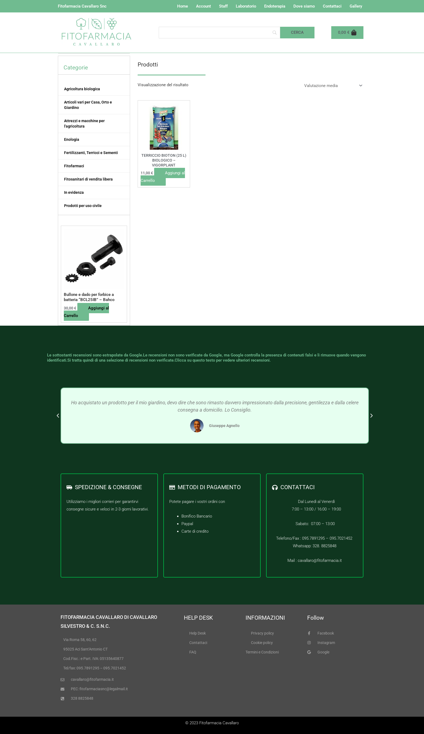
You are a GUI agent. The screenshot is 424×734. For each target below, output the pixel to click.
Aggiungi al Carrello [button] (86, 312)
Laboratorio (246, 6)
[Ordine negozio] (332, 85)
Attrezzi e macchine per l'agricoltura (84, 123)
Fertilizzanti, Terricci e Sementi (91, 153)
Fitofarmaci (74, 166)
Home (182, 6)
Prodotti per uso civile (83, 205)
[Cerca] (297, 32)
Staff (223, 6)
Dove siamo (304, 6)
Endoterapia (274, 6)
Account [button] (203, 6)
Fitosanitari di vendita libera (88, 179)
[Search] (219, 32)
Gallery (356, 6)
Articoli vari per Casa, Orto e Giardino (88, 105)
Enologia (71, 139)
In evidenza (74, 192)
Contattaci (332, 6)
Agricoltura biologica (82, 89)
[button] (58, 415)
